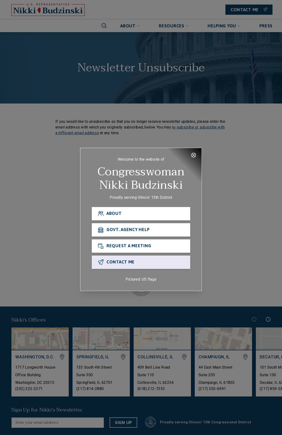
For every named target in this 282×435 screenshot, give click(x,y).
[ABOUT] (141, 213)
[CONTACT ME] (141, 262)
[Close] (193, 155)
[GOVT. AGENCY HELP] (141, 230)
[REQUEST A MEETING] (141, 246)
